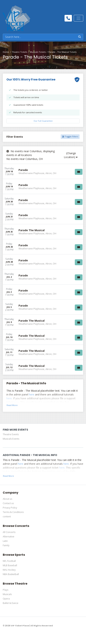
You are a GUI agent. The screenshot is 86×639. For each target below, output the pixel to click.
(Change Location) (71, 155)
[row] (43, 171)
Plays (5, 589)
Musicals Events (11, 438)
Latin (5, 541)
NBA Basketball (11, 574)
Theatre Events (11, 434)
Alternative (8, 536)
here (31, 394)
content (7, 516)
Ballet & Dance (10, 603)
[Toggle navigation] (78, 18)
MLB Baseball (10, 565)
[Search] (39, 37)
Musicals (7, 594)
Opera (6, 598)
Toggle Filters (70, 136)
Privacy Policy (10, 507)
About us (7, 498)
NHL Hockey (9, 569)
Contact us (8, 503)
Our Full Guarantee (43, 120)
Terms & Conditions (13, 512)
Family (6, 545)
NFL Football (9, 561)
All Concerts (9, 532)
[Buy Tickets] (79, 172)
